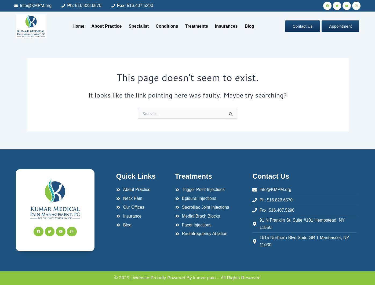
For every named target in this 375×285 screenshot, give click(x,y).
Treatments (196, 26)
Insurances (226, 26)
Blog (249, 26)
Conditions (167, 26)
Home (78, 26)
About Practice (106, 26)
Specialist (139, 26)
